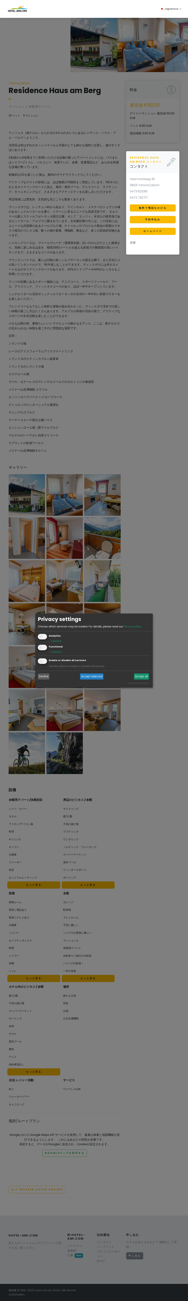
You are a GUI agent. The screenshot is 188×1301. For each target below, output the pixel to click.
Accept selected (91, 676)
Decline (43, 676)
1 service (55, 641)
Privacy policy (132, 626)
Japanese (169, 9)
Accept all (141, 676)
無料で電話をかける (153, 208)
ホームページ (152, 231)
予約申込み (152, 219)
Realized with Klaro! (139, 683)
